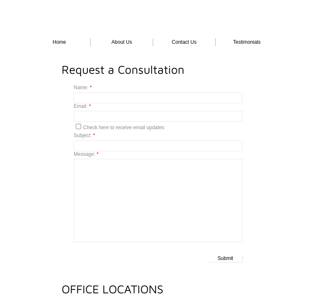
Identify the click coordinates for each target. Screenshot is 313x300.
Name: (83, 87)
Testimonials (247, 42)
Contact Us (184, 42)
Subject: (84, 135)
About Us (122, 42)
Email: (82, 106)
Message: (86, 154)
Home (59, 42)
